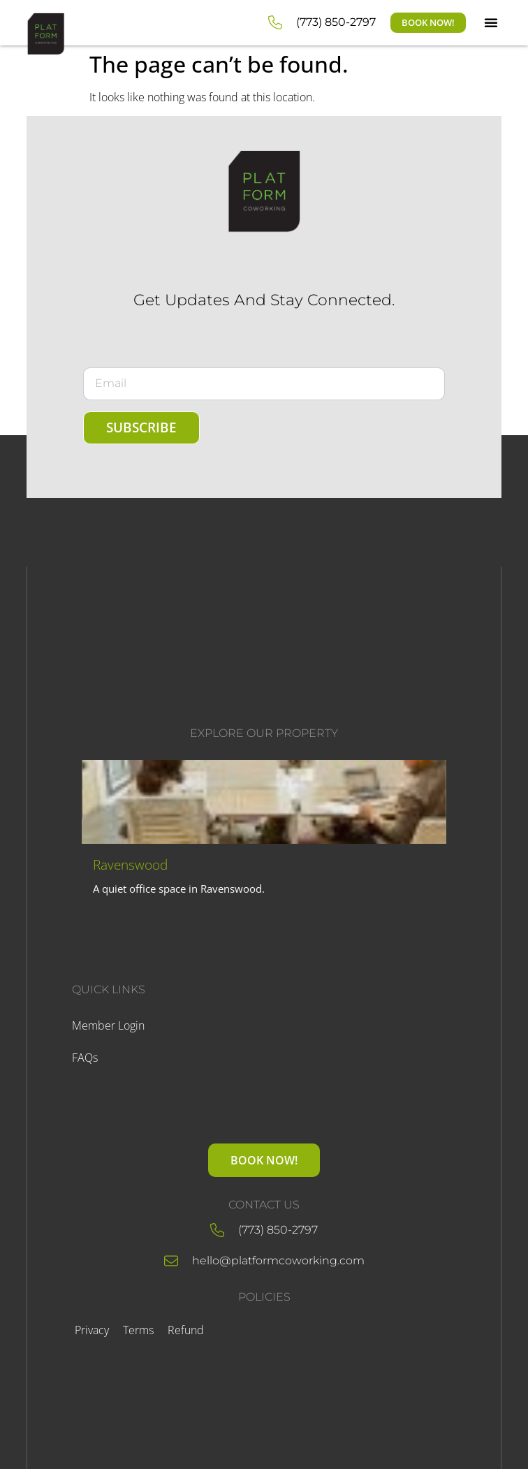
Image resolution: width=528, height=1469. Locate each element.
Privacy (92, 1330)
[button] (491, 22)
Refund (186, 1330)
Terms (138, 1330)
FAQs (85, 1057)
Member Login (108, 1025)
